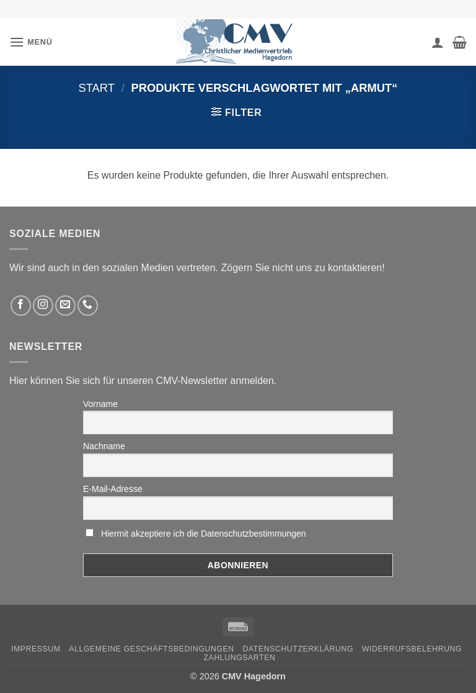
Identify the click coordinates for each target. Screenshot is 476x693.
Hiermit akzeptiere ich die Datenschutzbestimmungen (203, 534)
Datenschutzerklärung (298, 649)
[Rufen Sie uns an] (87, 305)
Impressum (36, 649)
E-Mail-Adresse (113, 489)
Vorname (100, 404)
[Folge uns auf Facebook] (21, 305)
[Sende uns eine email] (65, 305)
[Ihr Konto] (437, 42)
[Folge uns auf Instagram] (43, 305)
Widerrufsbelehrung (412, 649)
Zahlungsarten (240, 657)
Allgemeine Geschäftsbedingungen (151, 649)
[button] (31, 42)
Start (96, 87)
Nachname (104, 446)
